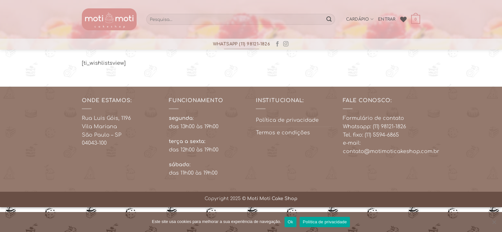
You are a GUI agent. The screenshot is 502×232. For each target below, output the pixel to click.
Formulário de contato (373, 118)
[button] (415, 19)
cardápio (360, 19)
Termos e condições (283, 133)
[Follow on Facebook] (277, 44)
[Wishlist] (403, 19)
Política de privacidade (287, 120)
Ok (290, 221)
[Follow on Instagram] (285, 44)
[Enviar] (328, 19)
